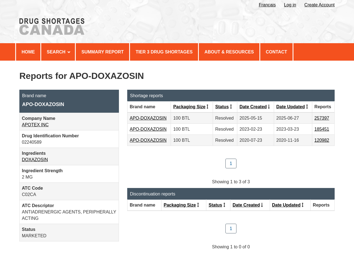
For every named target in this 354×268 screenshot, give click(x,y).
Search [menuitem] (59, 52)
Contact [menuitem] (276, 52)
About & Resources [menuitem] (229, 52)
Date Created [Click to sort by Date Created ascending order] (253, 106)
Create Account (319, 4)
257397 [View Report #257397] (321, 118)
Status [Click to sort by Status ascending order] (222, 106)
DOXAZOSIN (35, 159)
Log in (290, 4)
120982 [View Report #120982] (321, 140)
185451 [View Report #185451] (321, 129)
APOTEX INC (35, 124)
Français (267, 4)
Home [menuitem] (28, 52)
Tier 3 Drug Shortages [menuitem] (164, 52)
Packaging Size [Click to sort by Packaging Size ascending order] (189, 106)
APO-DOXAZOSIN (148, 118)
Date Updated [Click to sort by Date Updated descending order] (290, 106)
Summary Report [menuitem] (102, 52)
